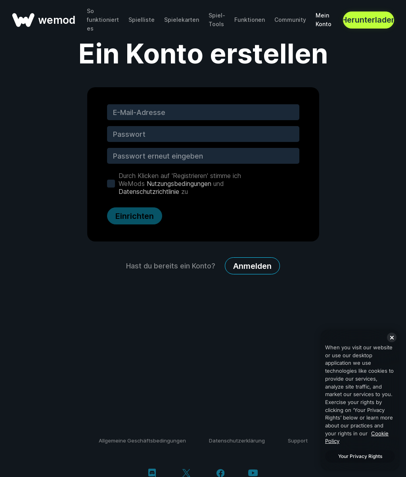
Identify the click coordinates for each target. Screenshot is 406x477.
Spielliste (141, 19)
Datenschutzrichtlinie (149, 191)
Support (298, 440)
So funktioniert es (103, 20)
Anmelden (252, 266)
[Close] (391, 337)
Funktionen (249, 19)
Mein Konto (323, 19)
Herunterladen (368, 20)
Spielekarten (181, 19)
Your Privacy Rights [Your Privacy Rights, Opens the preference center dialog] (360, 456)
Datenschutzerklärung (237, 440)
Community (290, 19)
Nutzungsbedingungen (179, 184)
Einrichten (134, 216)
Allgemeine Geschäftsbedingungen (142, 440)
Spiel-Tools (217, 19)
